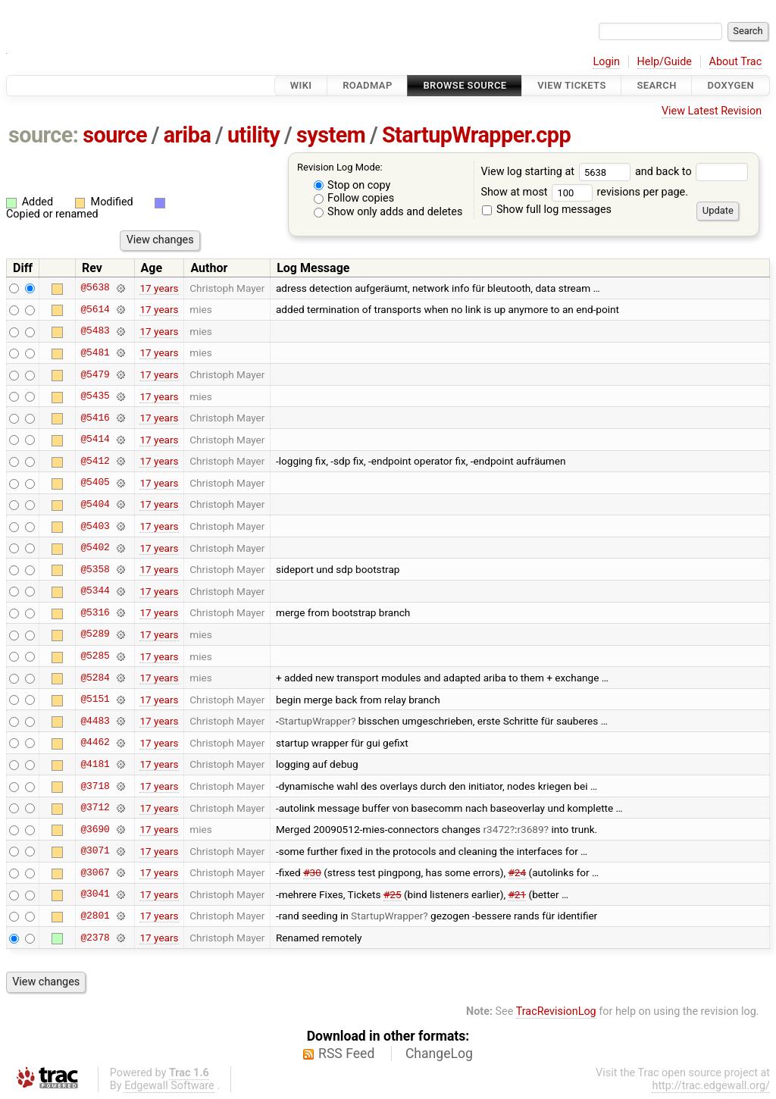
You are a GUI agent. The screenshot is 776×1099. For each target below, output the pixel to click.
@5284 (94, 677)
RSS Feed (346, 1053)
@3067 (94, 872)
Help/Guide (664, 61)
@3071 (94, 851)
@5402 (94, 548)
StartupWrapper (315, 721)
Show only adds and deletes (388, 211)
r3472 (496, 829)
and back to (691, 171)
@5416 (94, 417)
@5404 (94, 504)
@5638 (94, 288)
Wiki (301, 85)
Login (606, 61)
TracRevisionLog (556, 1011)
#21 (517, 894)
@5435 (94, 396)
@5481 (94, 352)
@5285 (94, 656)
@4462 (94, 743)
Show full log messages (547, 209)
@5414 (94, 439)
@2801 (94, 915)
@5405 (94, 483)
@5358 (94, 569)
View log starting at (557, 171)
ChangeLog (439, 1053)
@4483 (94, 721)
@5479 (94, 374)
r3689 (530, 829)
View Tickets (571, 85)
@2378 (94, 937)
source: (43, 135)
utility (253, 135)
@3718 (94, 786)
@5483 (94, 331)
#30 (312, 872)
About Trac (735, 61)
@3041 (94, 894)
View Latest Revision (712, 111)
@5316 (94, 612)
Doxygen (730, 85)
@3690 (94, 829)
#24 (517, 872)
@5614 (94, 309)
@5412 (94, 461)
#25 (392, 894)
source (115, 135)
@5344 (94, 591)
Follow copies (354, 198)
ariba (187, 135)
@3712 (94, 808)
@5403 (94, 526)
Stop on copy (352, 185)
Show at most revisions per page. (584, 192)
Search (656, 85)
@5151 (94, 699)
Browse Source (464, 85)
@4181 (94, 764)
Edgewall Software (169, 1085)
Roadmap (368, 85)
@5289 (94, 634)
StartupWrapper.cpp (476, 135)
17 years (158, 288)
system (330, 135)
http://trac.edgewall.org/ (711, 1085)
